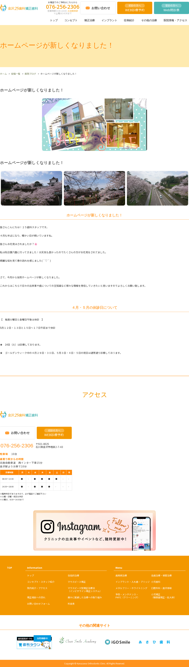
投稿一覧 (15, 73)
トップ (54, 20)
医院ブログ (30, 73)
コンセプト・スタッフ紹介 (40, 581)
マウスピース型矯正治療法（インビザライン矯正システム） (85, 589)
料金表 (71, 603)
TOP (9, 567)
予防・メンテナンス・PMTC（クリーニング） (127, 596)
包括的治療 (73, 575)
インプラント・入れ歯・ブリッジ (132, 581)
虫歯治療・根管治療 (161, 575)
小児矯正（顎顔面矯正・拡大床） (163, 596)
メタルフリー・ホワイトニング (131, 588)
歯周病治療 (121, 575)
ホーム (3, 73)
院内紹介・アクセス (37, 588)
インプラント (109, 20)
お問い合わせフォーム (38, 603)
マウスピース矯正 (77, 581)
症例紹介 (129, 20)
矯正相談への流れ (36, 597)
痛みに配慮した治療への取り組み (85, 597)
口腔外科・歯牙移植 (161, 588)
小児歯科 (155, 581)
